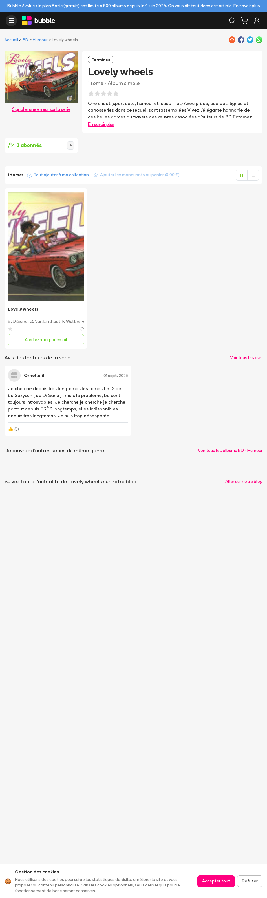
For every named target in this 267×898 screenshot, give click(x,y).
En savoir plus (246, 5)
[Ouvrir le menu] (11, 20)
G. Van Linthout (45, 321)
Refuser (250, 881)
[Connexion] (256, 20)
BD (25, 39)
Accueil (11, 39)
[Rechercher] (232, 20)
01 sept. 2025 (115, 375)
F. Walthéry (73, 321)
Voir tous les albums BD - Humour (230, 450)
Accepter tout (216, 881)
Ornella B (34, 375)
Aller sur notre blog (243, 481)
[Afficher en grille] (241, 175)
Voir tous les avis (246, 357)
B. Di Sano (18, 321)
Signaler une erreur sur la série (41, 109)
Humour (40, 39)
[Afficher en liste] (253, 175)
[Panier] (244, 20)
